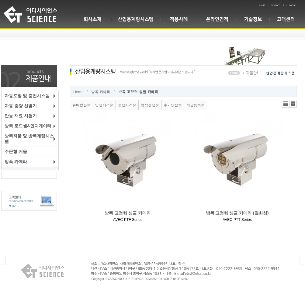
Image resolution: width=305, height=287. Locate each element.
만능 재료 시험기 (21, 115)
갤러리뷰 (293, 104)
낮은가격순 (104, 105)
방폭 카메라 (16, 161)
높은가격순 (127, 105)
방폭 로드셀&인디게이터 (28, 125)
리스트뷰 (285, 104)
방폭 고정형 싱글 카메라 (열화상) (237, 213)
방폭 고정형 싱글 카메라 (138, 91)
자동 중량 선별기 (21, 105)
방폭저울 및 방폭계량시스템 (29, 138)
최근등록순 (195, 105)
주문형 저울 (16, 151)
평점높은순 (150, 105)
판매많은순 (81, 105)
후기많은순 (173, 105)
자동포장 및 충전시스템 (27, 95)
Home (78, 91)
